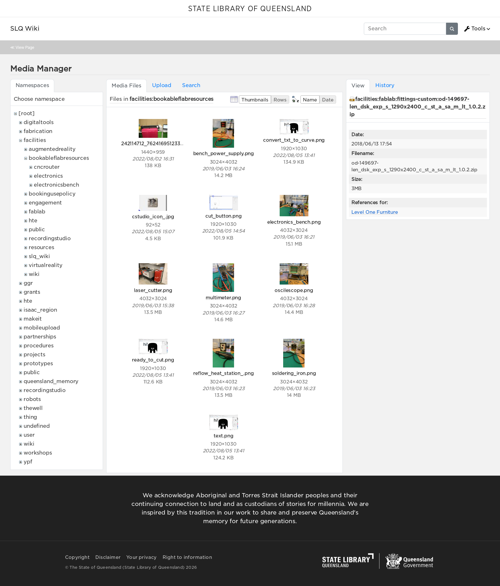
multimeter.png (223, 297)
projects (34, 355)
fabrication (38, 131)
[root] (26, 113)
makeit (33, 319)
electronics (48, 176)
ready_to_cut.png (153, 359)
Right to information (187, 557)
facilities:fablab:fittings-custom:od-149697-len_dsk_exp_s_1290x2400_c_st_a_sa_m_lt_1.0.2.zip (417, 106)
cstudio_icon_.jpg (153, 216)
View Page (25, 47)
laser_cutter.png (153, 290)
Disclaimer (108, 557)
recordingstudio (50, 238)
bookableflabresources (59, 158)
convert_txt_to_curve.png (294, 140)
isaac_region (40, 310)
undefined (37, 426)
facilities (35, 140)
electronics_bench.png (294, 222)
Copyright (77, 557)
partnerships (40, 337)
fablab (37, 212)
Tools (474, 29)
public (37, 229)
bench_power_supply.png (223, 153)
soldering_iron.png (294, 373)
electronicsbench (56, 185)
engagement (45, 203)
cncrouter (47, 167)
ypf (28, 462)
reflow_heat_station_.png (223, 373)
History (384, 85)
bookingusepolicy (52, 194)
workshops (38, 453)
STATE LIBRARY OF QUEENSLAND (250, 9)
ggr (28, 283)
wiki (34, 274)
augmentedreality (52, 149)
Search (191, 85)
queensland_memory (51, 381)
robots (32, 399)
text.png (223, 435)
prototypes (38, 363)
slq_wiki (39, 256)
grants (32, 292)
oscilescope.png (294, 290)
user (29, 435)
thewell (33, 408)
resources (41, 247)
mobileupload (42, 328)
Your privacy (141, 557)
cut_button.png (223, 216)
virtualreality (45, 265)
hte (33, 221)
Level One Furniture (374, 212)
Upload (161, 85)
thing (30, 417)
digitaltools (39, 122)
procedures (38, 346)
